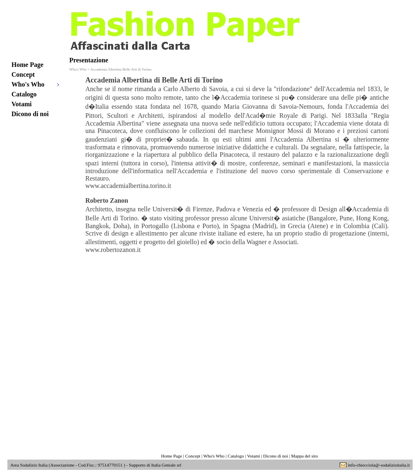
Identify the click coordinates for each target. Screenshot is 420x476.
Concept (23, 74)
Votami (21, 104)
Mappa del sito (304, 455)
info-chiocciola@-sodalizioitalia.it (379, 464)
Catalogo (24, 94)
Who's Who (27, 84)
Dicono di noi (30, 113)
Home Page (27, 64)
